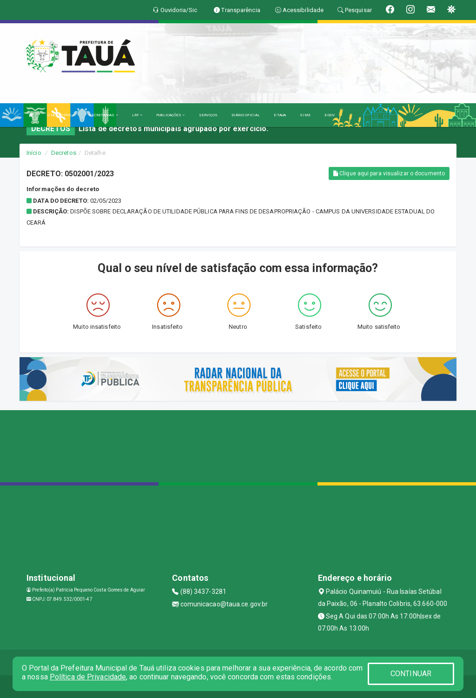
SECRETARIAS (103, 115)
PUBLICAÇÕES (170, 115)
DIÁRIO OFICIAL (245, 115)
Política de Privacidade (88, 676)
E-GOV (329, 115)
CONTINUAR (410, 673)
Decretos (63, 152)
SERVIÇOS (208, 115)
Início (33, 152)
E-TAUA (280, 115)
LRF (137, 115)
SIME (305, 115)
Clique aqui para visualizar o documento (389, 173)
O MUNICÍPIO (60, 115)
